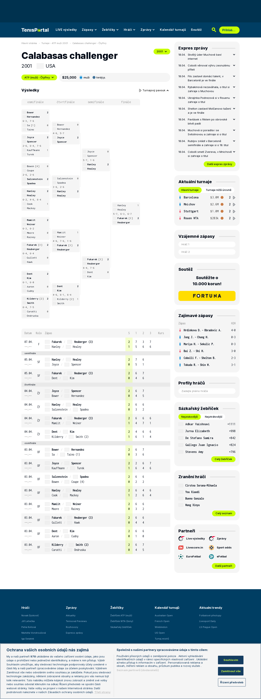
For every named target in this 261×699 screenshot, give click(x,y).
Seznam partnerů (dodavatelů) (138, 670)
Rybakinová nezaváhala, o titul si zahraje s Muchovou (209, 89)
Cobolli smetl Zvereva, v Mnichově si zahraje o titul (210, 153)
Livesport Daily (207, 621)
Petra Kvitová (28, 627)
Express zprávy (74, 632)
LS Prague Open (208, 627)
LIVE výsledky (66, 29)
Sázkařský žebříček (121, 627)
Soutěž (196, 29)
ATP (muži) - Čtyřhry (39, 77)
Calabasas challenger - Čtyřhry (89, 43)
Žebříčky (110, 29)
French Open (162, 621)
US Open (160, 632)
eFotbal (218, 556)
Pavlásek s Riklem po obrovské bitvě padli (207, 121)
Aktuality (70, 615)
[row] (95, 344)
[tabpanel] (207, 208)
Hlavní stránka (29, 43)
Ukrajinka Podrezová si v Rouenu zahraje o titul (209, 99)
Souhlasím (230, 660)
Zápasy (89, 29)
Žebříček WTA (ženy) (121, 621)
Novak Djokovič (30, 615)
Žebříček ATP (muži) (121, 615)
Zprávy (147, 29)
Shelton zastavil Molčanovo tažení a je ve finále (209, 110)
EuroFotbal (189, 556)
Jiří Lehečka (28, 621)
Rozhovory (72, 627)
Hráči (130, 29)
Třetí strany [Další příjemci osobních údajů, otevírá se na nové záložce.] (102, 692)
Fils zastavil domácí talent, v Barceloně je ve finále (205, 78)
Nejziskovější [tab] (189, 416)
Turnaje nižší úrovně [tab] (218, 190)
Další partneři (223, 565)
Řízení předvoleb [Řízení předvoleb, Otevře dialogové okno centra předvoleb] (231, 682)
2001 (162, 51)
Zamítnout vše (231, 671)
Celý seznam (224, 513)
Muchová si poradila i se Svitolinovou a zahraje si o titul (207, 132)
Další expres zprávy (219, 164)
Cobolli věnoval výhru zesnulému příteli (209, 67)
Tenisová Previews (76, 621)
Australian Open (164, 615)
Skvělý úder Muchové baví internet (204, 56)
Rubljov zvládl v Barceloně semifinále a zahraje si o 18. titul (208, 143)
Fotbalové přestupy (210, 615)
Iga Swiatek (27, 638)
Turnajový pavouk (154, 90)
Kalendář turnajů (173, 29)
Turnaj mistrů (162, 638)
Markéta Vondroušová (33, 632)
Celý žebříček (223, 459)
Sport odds (220, 547)
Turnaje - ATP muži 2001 (54, 43)
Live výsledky (191, 538)
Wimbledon (161, 627)
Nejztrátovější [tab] (213, 416)
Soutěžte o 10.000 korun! (207, 280)
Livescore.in (190, 548)
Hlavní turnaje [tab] (190, 190)
